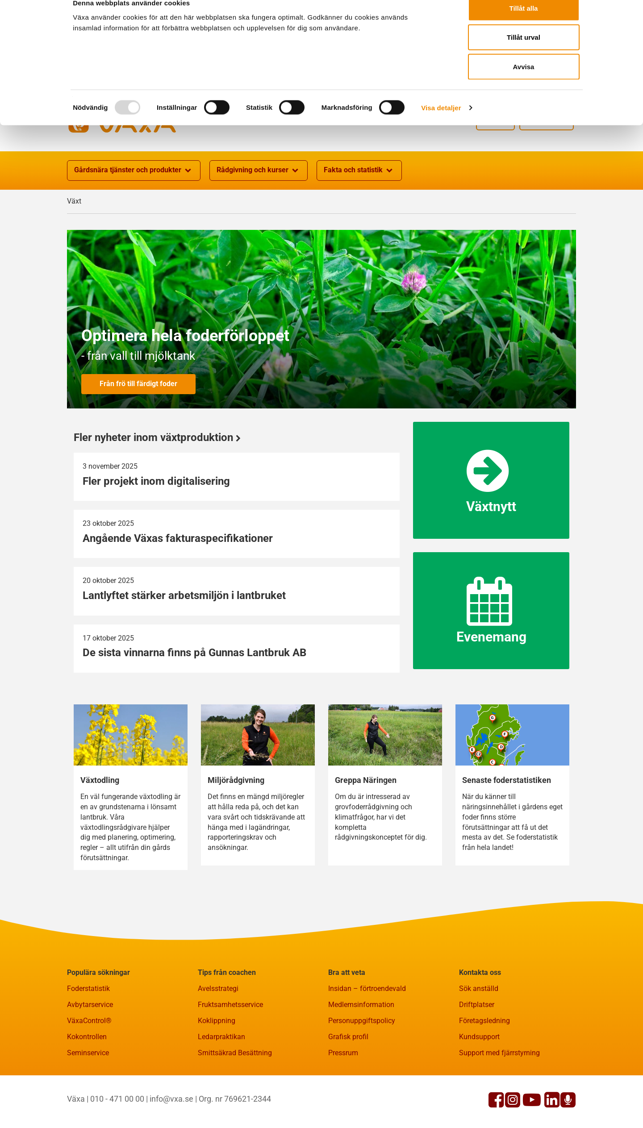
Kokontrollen (87, 1080)
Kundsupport (479, 1080)
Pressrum (343, 1096)
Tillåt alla (523, 23)
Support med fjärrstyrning (499, 1096)
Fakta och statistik (359, 214)
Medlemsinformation (361, 1048)
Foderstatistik (88, 1032)
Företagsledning (484, 1064)
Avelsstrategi (218, 1032)
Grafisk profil (348, 1080)
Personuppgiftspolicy (361, 1064)
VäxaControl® (89, 1064)
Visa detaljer (441, 123)
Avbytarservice (90, 1048)
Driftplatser (476, 1048)
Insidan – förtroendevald (367, 1032)
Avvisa (523, 82)
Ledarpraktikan (221, 1080)
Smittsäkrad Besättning (235, 1096)
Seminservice (88, 1096)
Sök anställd (478, 1032)
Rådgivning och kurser (259, 214)
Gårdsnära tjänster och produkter (133, 214)
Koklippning (216, 1064)
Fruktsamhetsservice (230, 1048)
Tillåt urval (523, 53)
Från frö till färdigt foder (138, 427)
